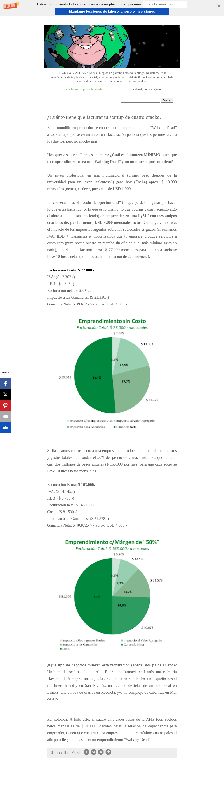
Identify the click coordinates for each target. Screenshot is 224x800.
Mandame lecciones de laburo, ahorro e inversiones (112, 11)
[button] (112, 8)
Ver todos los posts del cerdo (84, 89)
